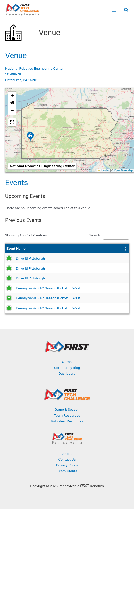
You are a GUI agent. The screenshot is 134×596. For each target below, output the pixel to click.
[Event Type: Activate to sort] (116, 251)
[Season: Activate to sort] (90, 251)
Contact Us (67, 500)
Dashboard (67, 414)
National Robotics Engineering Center (34, 68)
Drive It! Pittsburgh (20, 267)
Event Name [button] (16, 251)
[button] (126, 10)
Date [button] (57, 251)
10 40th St (13, 74)
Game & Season (67, 450)
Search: (95, 235)
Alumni (67, 402)
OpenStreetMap (123, 170)
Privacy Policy (67, 506)
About (67, 494)
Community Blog (67, 408)
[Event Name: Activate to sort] (29, 251)
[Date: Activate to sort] (65, 251)
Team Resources (67, 456)
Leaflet (103, 170)
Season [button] (83, 251)
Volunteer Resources (67, 462)
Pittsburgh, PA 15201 (21, 80)
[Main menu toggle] (113, 10)
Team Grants (67, 512)
